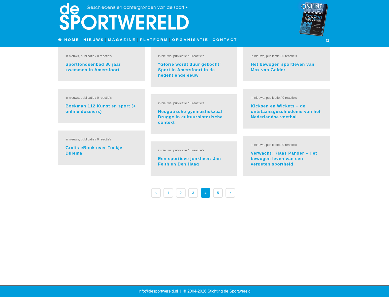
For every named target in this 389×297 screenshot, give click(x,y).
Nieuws (74, 56)
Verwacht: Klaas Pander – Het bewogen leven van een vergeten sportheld (284, 158)
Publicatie (87, 56)
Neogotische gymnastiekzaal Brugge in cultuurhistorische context (190, 117)
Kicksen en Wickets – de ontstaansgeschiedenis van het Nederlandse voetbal (286, 111)
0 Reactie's (104, 56)
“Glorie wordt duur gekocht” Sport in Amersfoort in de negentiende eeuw (190, 70)
